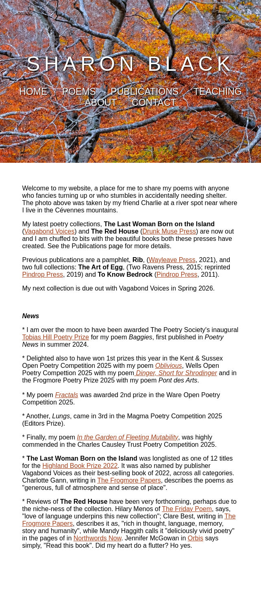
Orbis (195, 538)
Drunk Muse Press (169, 231)
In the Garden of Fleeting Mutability (127, 437)
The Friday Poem (187, 508)
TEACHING (218, 91)
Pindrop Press (42, 274)
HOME (33, 91)
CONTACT (154, 102)
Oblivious (168, 365)
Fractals (66, 394)
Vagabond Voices (49, 231)
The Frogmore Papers (129, 480)
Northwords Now (97, 538)
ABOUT (101, 102)
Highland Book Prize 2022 (79, 465)
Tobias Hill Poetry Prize (55, 337)
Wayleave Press (172, 259)
